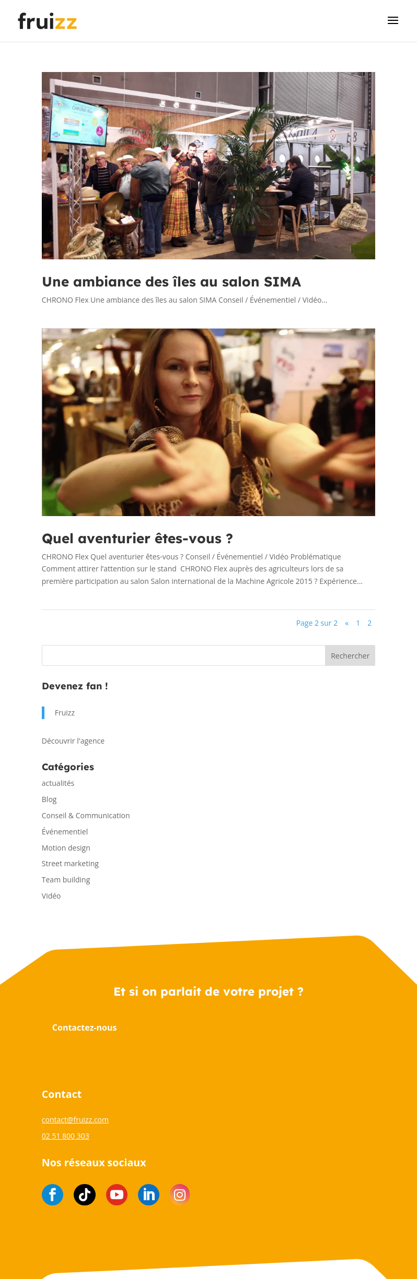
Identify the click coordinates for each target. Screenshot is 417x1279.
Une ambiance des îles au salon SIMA (171, 281)
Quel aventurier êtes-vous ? (137, 538)
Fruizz (65, 713)
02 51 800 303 (65, 1136)
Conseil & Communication (86, 815)
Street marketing (70, 863)
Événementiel (65, 831)
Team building (66, 879)
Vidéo (51, 896)
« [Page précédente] (347, 623)
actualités (58, 783)
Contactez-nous (84, 1027)
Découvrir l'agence (73, 741)
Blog (49, 799)
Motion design (66, 848)
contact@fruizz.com (75, 1120)
